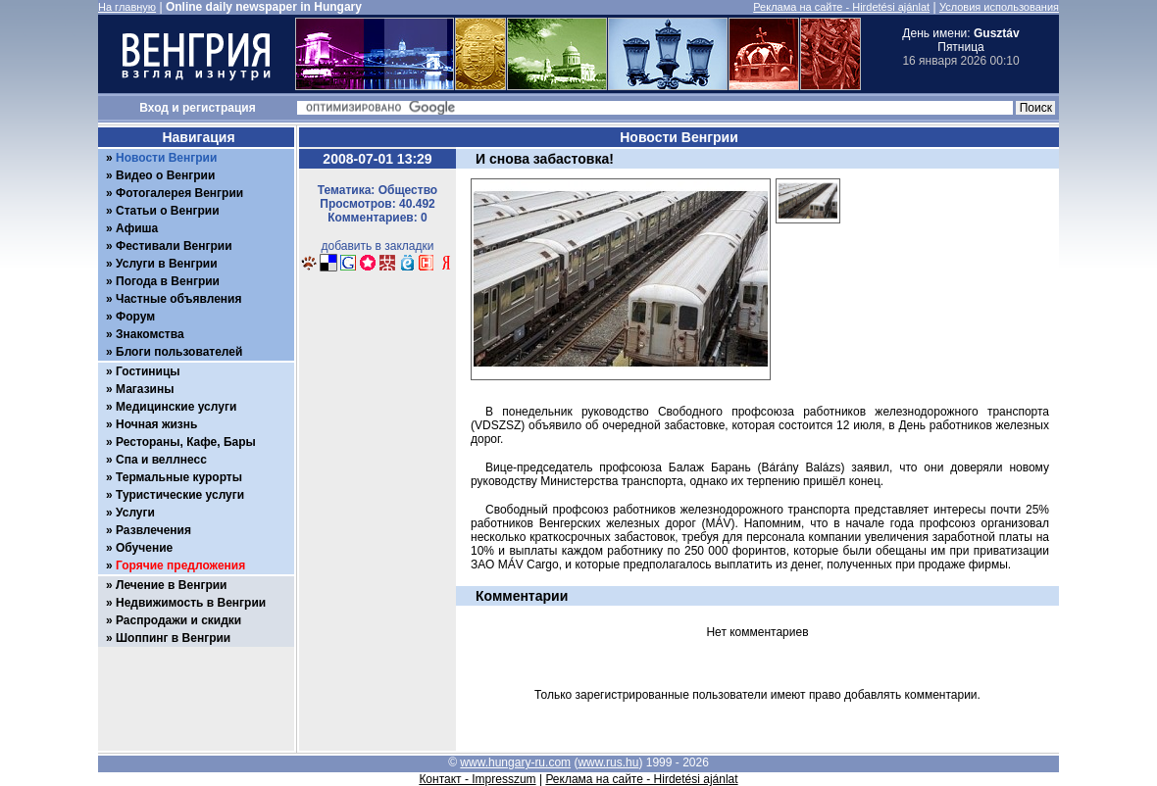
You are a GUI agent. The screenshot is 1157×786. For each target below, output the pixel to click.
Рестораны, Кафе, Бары (186, 442)
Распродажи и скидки (178, 620)
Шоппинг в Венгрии (173, 638)
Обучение (144, 548)
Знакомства (150, 334)
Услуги (135, 512)
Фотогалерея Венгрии (179, 193)
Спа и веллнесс (161, 460)
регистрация (219, 108)
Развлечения (153, 530)
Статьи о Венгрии (168, 211)
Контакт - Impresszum (477, 779)
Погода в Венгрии (168, 281)
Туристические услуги (180, 495)
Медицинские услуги (176, 407)
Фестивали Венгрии (174, 246)
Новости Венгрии (166, 158)
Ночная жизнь (156, 424)
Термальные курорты (179, 477)
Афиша (137, 228)
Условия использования (999, 7)
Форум (135, 316)
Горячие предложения (180, 565)
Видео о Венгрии (165, 175)
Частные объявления (178, 299)
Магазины (145, 389)
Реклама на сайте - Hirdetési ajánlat (841, 7)
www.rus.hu (608, 762)
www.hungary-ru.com (515, 762)
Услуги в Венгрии (167, 263)
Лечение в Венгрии (171, 585)
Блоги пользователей (179, 352)
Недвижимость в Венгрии (191, 603)
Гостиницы (148, 371)
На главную (127, 7)
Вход (154, 108)
